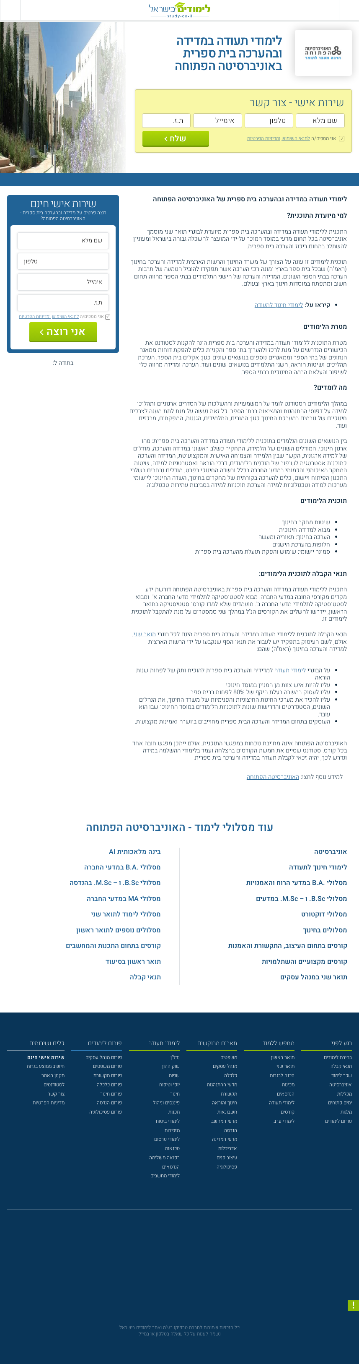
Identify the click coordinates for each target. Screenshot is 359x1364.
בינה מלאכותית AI (135, 852)
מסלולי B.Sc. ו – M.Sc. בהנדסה (115, 883)
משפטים (228, 1057)
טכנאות (172, 1148)
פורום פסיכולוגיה (105, 1112)
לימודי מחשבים (165, 1175)
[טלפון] (269, 120)
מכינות (288, 1084)
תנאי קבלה (145, 977)
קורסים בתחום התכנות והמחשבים (113, 946)
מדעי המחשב (224, 1121)
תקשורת (229, 1094)
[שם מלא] (320, 120)
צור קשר (56, 1094)
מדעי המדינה (224, 1139)
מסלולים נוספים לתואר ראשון (118, 930)
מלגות (346, 1112)
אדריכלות (227, 1148)
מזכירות (172, 1130)
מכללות (344, 1094)
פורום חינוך (111, 1094)
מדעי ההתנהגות (222, 1084)
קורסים (287, 1112)
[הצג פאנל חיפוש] (10, 10)
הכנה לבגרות (282, 1075)
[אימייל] (217, 120)
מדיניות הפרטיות (49, 1102)
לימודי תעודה (290, 670)
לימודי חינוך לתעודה (279, 305)
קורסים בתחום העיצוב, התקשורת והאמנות (287, 946)
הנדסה (230, 1130)
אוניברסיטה (330, 852)
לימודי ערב (284, 1121)
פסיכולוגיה (227, 1167)
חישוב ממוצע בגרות (46, 1066)
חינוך (175, 1094)
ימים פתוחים (340, 1102)
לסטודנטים (54, 1084)
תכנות (174, 1112)
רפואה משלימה (164, 1157)
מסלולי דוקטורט (324, 914)
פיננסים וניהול (166, 1102)
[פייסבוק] (174, 1249)
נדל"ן (175, 1057)
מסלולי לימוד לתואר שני (126, 914)
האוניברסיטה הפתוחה (273, 777)
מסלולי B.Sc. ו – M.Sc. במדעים (301, 899)
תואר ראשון (282, 1057)
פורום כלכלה (109, 1084)
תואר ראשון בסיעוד (133, 962)
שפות (174, 1075)
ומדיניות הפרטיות (263, 138)
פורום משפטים (107, 1066)
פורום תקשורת (107, 1075)
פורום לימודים (338, 1121)
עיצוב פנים (227, 1157)
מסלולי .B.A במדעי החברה (122, 867)
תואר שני (145, 634)
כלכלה (230, 1075)
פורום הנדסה (109, 1102)
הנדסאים (285, 1094)
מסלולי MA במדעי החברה (124, 899)
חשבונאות (227, 1112)
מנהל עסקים (225, 1066)
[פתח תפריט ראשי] (349, 10)
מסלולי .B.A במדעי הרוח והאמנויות (296, 883)
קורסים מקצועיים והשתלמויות (304, 962)
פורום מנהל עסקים (103, 1057)
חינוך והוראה (224, 1102)
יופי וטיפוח (169, 1084)
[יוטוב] (188, 1249)
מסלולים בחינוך (325, 930)
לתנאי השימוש (296, 138)
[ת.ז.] (166, 120)
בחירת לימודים (338, 1057)
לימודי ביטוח (168, 1121)
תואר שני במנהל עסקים (313, 977)
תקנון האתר (53, 1075)
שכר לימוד (341, 1075)
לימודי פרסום (167, 1139)
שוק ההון (171, 1066)
